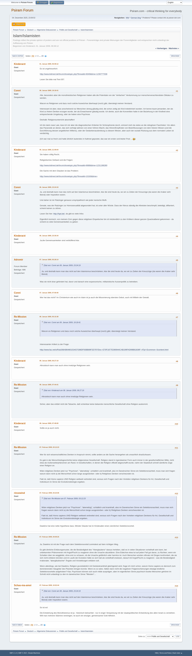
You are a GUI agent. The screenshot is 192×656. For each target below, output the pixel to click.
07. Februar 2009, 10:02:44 (49, 585)
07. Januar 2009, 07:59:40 (49, 293)
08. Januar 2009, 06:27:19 (49, 361)
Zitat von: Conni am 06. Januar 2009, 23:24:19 (62, 265)
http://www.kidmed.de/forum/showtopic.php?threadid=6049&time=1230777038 (73, 74)
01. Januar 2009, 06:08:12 (49, 64)
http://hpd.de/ (59, 214)
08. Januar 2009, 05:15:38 (49, 316)
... (40, 56)
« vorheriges (161, 48)
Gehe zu (141, 636)
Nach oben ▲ (177, 653)
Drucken (175, 56)
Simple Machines (34, 653)
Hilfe (156, 653)
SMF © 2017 (22, 653)
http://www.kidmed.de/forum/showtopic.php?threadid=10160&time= (69, 176)
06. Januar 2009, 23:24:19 (49, 187)
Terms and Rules (165, 653)
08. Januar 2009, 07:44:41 (49, 384)
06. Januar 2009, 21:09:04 (49, 150)
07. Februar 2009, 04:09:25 (49, 537)
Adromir (18, 259)
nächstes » (174, 48)
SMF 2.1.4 (13, 653)
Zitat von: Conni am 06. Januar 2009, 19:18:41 (62, 322)
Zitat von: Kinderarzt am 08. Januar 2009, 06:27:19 (64, 390)
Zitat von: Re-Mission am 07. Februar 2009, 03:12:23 (65, 499)
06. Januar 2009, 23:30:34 (49, 236)
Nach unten (17, 56)
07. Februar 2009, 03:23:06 (49, 493)
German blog (136, 18)
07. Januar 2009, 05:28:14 (49, 259)
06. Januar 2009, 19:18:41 (49, 90)
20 (42, 56)
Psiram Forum (22, 10)
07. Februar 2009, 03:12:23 (49, 447)
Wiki (127, 18)
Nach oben (17, 625)
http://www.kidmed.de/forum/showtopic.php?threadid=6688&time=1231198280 (73, 165)
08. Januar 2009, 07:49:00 (49, 423)
